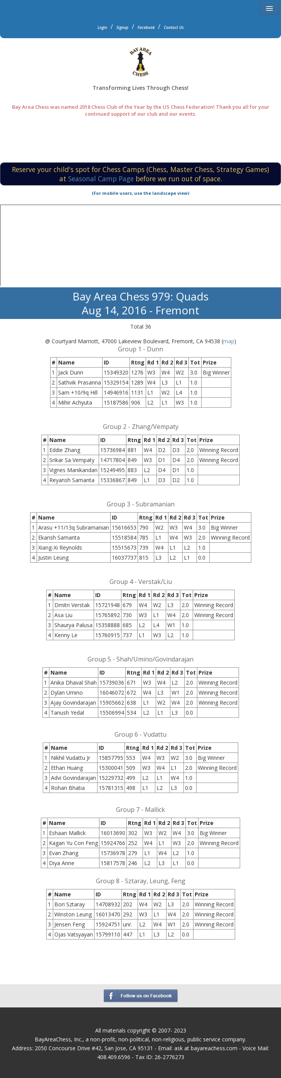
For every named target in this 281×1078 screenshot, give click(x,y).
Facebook (146, 27)
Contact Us (174, 27)
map (228, 341)
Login (102, 27)
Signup (122, 27)
